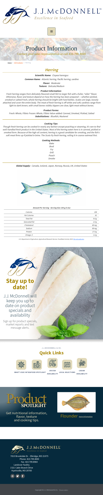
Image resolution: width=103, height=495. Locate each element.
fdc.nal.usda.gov (78, 239)
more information (86, 416)
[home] (51, 16)
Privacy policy (63, 489)
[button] (51, 31)
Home (10, 63)
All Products (18, 63)
